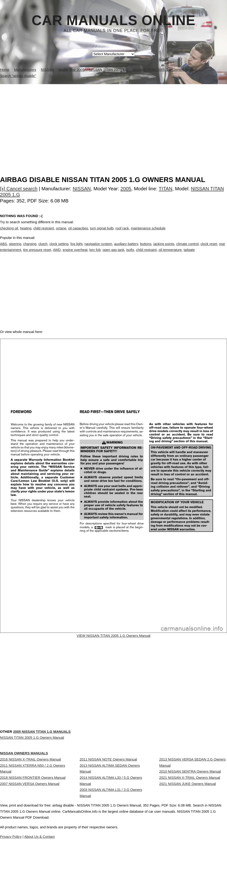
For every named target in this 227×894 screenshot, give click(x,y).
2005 (125, 188)
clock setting (59, 249)
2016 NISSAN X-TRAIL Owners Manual (30, 777)
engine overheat (75, 255)
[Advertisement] (113, 120)
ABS (3, 249)
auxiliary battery (126, 249)
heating (25, 233)
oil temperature (170, 255)
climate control (187, 249)
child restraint (43, 233)
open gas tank (113, 255)
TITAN (165, 188)
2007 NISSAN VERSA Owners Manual (29, 815)
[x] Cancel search (19, 188)
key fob (94, 255)
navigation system (98, 249)
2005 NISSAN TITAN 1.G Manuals (41, 751)
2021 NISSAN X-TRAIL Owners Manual (189, 804)
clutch (42, 249)
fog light (76, 249)
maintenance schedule (148, 233)
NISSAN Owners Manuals (24, 771)
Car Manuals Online (114, 20)
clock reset (209, 249)
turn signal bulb (102, 233)
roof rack (122, 233)
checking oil (9, 233)
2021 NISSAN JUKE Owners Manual (187, 815)
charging (29, 249)
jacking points (163, 249)
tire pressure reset (37, 255)
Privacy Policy (94, 877)
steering (15, 249)
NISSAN (82, 188)
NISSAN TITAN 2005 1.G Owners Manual (32, 757)
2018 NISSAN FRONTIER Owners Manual (32, 804)
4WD (57, 255)
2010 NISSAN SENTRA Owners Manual (190, 794)
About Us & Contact (127, 877)
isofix (130, 255)
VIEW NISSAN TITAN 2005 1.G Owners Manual (113, 651)
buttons (145, 249)
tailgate (189, 255)
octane (61, 233)
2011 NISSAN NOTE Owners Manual (108, 777)
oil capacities (78, 233)
